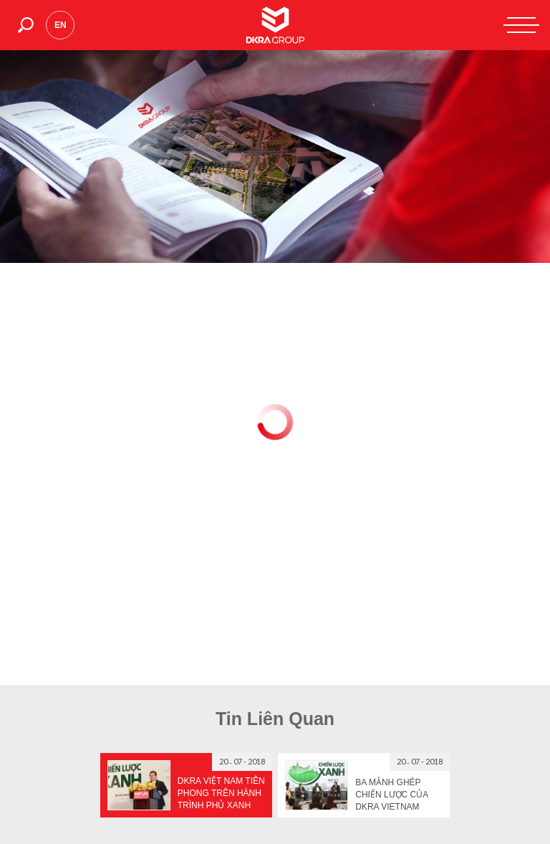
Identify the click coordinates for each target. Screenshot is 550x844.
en (60, 25)
